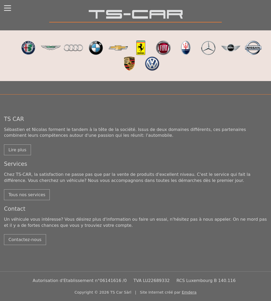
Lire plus (17, 149)
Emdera (189, 292)
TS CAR (14, 119)
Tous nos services (26, 194)
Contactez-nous (25, 239)
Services (15, 164)
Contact (14, 209)
